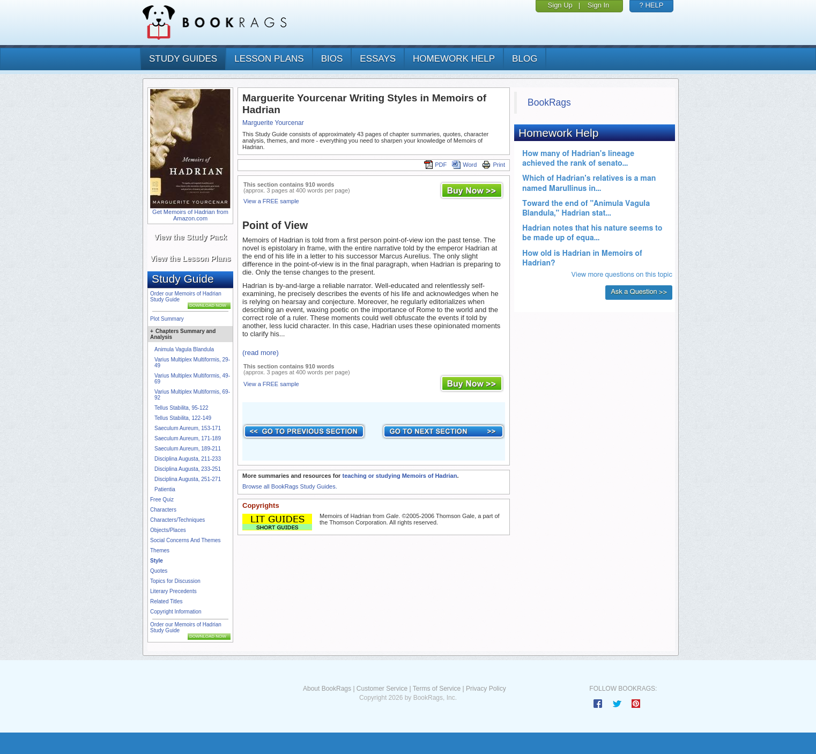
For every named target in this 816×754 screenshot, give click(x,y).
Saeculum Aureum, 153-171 (187, 428)
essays (378, 59)
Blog (524, 59)
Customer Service (382, 688)
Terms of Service (437, 688)
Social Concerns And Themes (185, 540)
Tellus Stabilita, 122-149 (182, 418)
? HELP (652, 5)
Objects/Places (168, 530)
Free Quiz (162, 499)
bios (332, 59)
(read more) (260, 353)
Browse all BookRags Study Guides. (289, 486)
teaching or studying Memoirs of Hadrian (399, 475)
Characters (163, 510)
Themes (159, 550)
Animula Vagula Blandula (184, 349)
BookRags (549, 102)
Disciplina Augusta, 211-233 (187, 459)
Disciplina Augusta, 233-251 (187, 469)
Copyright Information (176, 612)
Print (493, 164)
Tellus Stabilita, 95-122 (181, 408)
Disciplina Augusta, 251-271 (187, 479)
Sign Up (560, 5)
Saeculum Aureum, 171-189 (187, 438)
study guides (183, 59)
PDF (435, 164)
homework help (454, 59)
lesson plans (268, 59)
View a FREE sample (271, 201)
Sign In (598, 5)
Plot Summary (167, 319)
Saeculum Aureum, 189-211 (187, 449)
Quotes (158, 571)
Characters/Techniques (177, 520)
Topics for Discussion (175, 581)
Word (464, 164)
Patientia (164, 489)
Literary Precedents (173, 591)
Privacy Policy (486, 688)
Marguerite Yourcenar (273, 123)
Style (156, 561)
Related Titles (166, 601)
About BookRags (327, 688)
